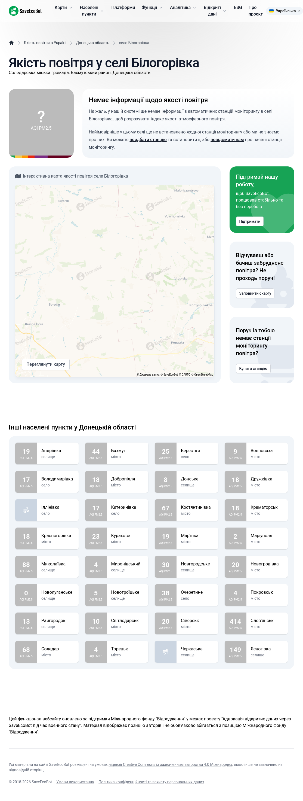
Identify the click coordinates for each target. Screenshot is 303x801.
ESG (238, 7)
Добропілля (127, 479)
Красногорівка (57, 535)
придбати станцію (147, 139)
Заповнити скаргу (255, 293)
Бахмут (127, 450)
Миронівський (127, 564)
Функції (152, 7)
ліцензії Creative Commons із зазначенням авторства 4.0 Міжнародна (170, 764)
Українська (284, 11)
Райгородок (57, 620)
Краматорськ (267, 507)
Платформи (123, 7)
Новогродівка (267, 564)
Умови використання (75, 782)
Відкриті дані (215, 11)
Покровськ (267, 592)
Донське (197, 479)
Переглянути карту (46, 364)
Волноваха (267, 450)
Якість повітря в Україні (45, 43)
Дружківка (267, 479)
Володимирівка (57, 479)
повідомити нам (227, 139)
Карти (64, 7)
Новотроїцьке (127, 592)
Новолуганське (57, 592)
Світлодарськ (127, 620)
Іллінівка (57, 507)
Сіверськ (197, 620)
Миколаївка (57, 564)
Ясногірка (267, 649)
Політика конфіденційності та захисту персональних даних (151, 782)
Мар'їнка (197, 535)
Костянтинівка (197, 507)
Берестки (197, 450)
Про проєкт (256, 11)
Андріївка (57, 450)
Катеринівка (127, 507)
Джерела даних (149, 374)
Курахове (127, 535)
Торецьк (127, 649)
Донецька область (92, 43)
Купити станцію (253, 368)
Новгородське (197, 564)
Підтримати (250, 221)
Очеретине (197, 592)
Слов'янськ (267, 620)
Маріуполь (267, 535)
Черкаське (197, 649)
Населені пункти (92, 11)
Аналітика (183, 7)
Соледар (57, 649)
